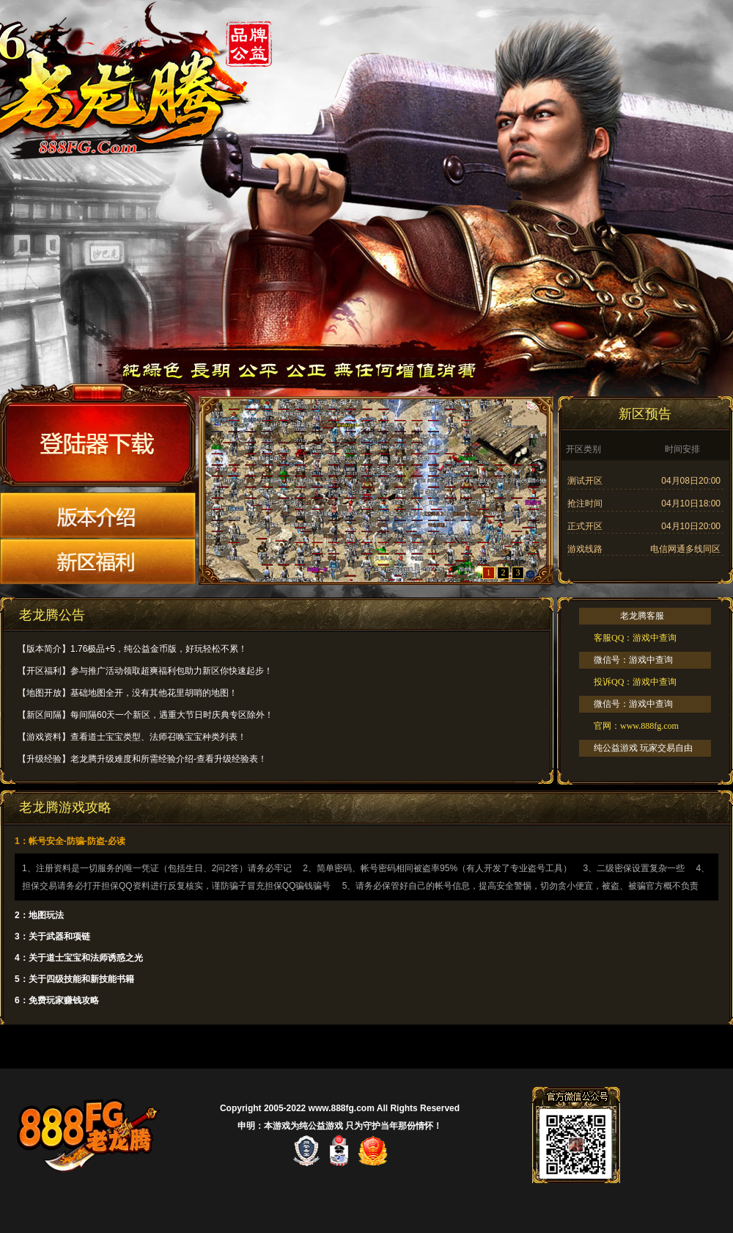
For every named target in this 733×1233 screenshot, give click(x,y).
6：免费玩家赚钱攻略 (57, 1000)
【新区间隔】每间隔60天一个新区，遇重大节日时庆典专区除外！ (145, 715)
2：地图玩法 (39, 915)
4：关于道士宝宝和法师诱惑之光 (79, 958)
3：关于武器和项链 (52, 936)
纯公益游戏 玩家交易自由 (643, 748)
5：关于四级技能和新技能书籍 (74, 979)
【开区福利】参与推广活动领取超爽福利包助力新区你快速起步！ (145, 671)
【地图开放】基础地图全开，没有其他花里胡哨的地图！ (127, 693)
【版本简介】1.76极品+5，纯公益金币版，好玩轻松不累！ (132, 649)
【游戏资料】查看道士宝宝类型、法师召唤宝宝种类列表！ (132, 737)
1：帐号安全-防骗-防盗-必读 (70, 841)
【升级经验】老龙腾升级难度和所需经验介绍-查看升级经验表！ (142, 759)
